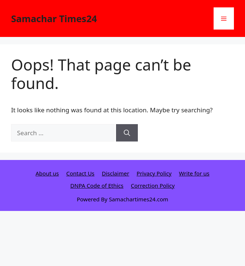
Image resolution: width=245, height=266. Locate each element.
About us (47, 173)
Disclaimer (115, 173)
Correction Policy (153, 185)
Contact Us (80, 173)
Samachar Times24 (54, 18)
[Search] (127, 133)
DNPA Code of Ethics (96, 185)
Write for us (194, 173)
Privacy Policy (154, 173)
